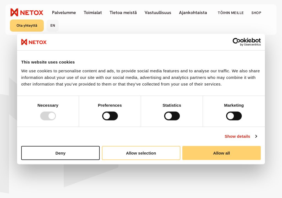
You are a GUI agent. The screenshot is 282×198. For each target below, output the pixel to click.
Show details (237, 136)
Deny (60, 152)
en (52, 25)
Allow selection (141, 152)
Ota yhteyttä (27, 25)
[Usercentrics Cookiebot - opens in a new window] (237, 42)
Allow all (221, 152)
